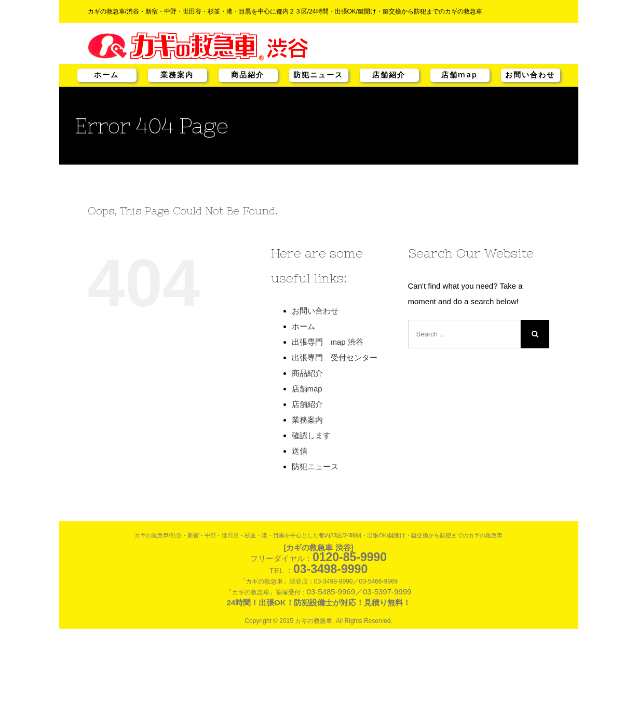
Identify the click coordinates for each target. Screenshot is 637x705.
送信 (299, 450)
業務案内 (177, 74)
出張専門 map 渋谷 (327, 341)
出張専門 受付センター (334, 357)
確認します (311, 435)
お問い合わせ (530, 74)
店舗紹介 (388, 74)
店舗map (459, 74)
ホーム (106, 74)
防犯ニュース (318, 74)
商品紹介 (247, 74)
